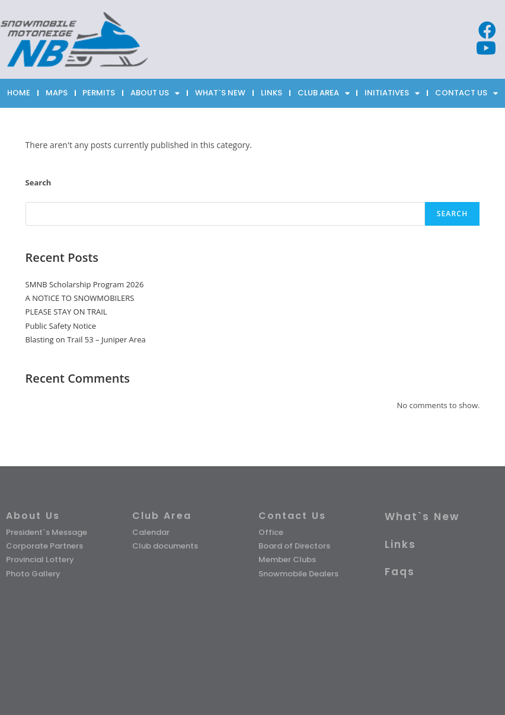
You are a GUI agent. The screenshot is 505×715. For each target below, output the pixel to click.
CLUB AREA (324, 93)
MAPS (57, 92)
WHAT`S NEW (220, 92)
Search (38, 182)
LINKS (271, 92)
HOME (18, 92)
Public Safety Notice (61, 325)
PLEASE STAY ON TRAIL (66, 311)
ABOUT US (155, 93)
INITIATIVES (392, 93)
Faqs (400, 572)
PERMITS (98, 92)
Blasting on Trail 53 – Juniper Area (85, 339)
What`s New (422, 516)
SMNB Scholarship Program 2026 (84, 284)
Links (400, 544)
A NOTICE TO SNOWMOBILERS (80, 298)
